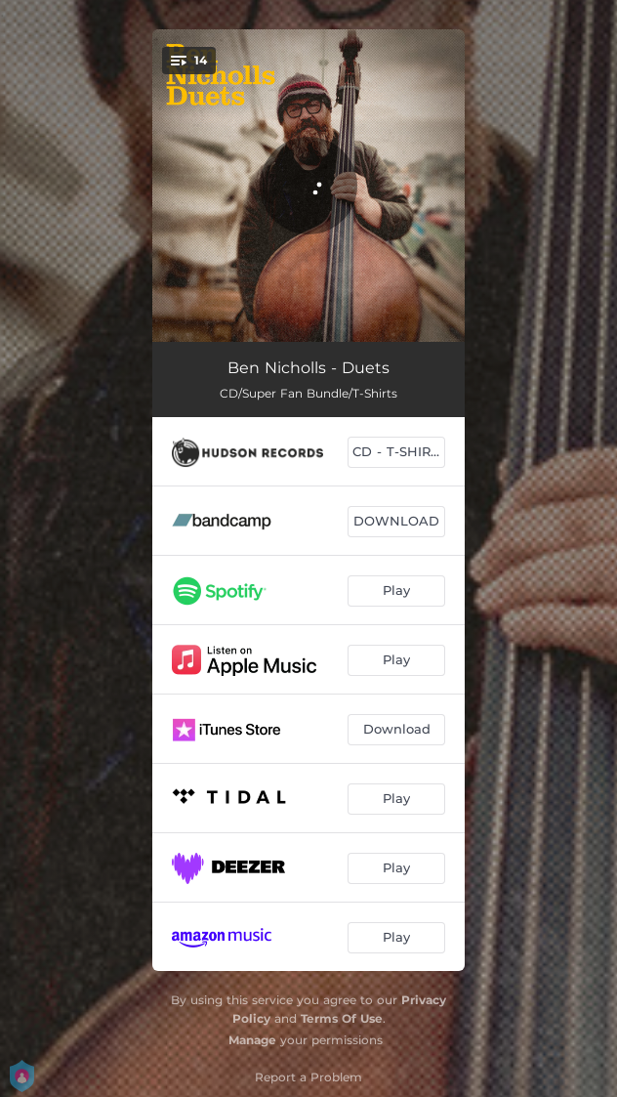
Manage (252, 1040)
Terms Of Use (342, 1018)
